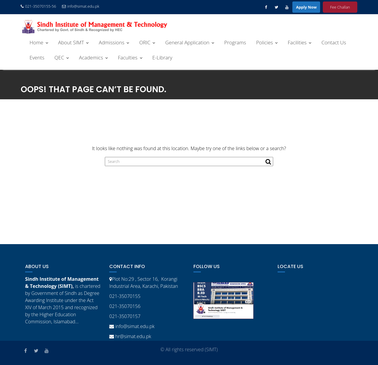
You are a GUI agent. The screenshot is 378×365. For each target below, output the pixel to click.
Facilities (297, 42)
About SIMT (71, 42)
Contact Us (333, 42)
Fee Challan (340, 7)
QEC (59, 57)
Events (37, 57)
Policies (264, 42)
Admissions (111, 42)
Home (36, 42)
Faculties (127, 57)
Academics (91, 57)
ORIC (144, 42)
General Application (187, 42)
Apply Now (306, 7)
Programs (235, 42)
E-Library (162, 57)
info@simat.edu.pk (80, 6)
